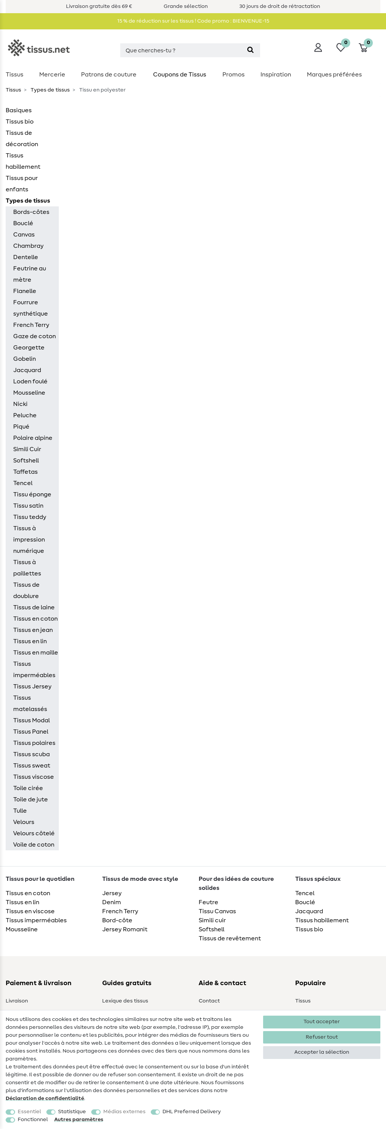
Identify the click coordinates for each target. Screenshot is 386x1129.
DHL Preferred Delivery (191, 1111)
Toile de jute (30, 799)
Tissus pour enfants (22, 183)
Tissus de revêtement (230, 938)
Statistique (72, 1111)
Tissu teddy (29, 517)
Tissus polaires (34, 743)
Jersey (112, 893)
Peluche (25, 415)
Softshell (26, 461)
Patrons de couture (108, 75)
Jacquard (27, 370)
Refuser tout (322, 1037)
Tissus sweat (31, 766)
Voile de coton (33, 845)
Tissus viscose (33, 777)
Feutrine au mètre (29, 274)
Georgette (28, 348)
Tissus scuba (31, 754)
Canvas (24, 235)
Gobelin (24, 359)
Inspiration (275, 75)
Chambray (28, 246)
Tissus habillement (23, 161)
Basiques (19, 110)
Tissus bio (20, 122)
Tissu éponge (32, 494)
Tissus (14, 75)
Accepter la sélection (321, 1052)
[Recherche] (250, 50)
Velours (23, 822)
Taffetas (25, 472)
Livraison (17, 1001)
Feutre (208, 902)
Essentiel (29, 1111)
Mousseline (29, 393)
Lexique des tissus (125, 1001)
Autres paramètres (78, 1119)
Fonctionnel (33, 1119)
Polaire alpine (32, 438)
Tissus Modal (31, 720)
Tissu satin (28, 506)
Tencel (22, 483)
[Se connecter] (318, 47)
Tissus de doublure (26, 590)
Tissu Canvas (217, 911)
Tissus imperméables (34, 669)
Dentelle (25, 257)
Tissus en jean (33, 630)
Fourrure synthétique (30, 308)
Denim (111, 902)
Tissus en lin (30, 641)
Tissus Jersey (32, 687)
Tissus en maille (35, 653)
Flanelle (24, 291)
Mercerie (52, 75)
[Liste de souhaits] (340, 47)
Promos (233, 75)
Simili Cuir (27, 449)
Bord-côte (117, 920)
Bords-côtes (31, 212)
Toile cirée (28, 788)
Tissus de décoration (22, 138)
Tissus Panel (30, 732)
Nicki (20, 404)
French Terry (31, 325)
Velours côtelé (34, 833)
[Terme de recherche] (180, 50)
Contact (209, 1001)
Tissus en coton (35, 619)
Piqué (21, 427)
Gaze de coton (34, 336)
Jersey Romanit (124, 929)
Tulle (20, 811)
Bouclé (23, 223)
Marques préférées (334, 75)
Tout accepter (321, 1021)
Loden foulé (30, 381)
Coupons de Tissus (179, 75)
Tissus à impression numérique (29, 539)
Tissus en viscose (30, 911)
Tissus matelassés (30, 703)
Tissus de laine (34, 607)
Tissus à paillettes (27, 568)
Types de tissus (49, 90)
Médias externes (124, 1111)
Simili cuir (212, 920)
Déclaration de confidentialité (45, 1098)
